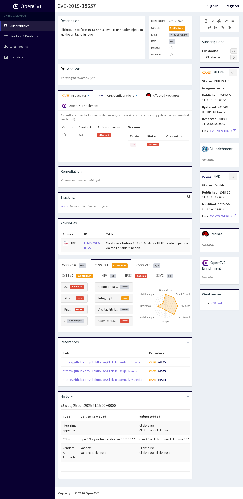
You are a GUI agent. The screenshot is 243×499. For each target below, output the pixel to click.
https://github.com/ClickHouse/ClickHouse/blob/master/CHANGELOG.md (114, 362)
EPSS (136, 275)
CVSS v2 (77, 275)
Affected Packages (163, 95)
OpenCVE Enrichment (80, 106)
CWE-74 (216, 303)
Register (232, 6)
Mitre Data (75, 95)
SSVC (164, 275)
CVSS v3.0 (148, 265)
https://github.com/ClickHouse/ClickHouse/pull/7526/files (103, 379)
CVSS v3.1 (111, 265)
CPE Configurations (117, 95)
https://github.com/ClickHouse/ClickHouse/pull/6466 (100, 371)
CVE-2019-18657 (76, 5)
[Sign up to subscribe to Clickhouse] (233, 51)
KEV (109, 275)
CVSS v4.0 (74, 265)
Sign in (212, 6)
